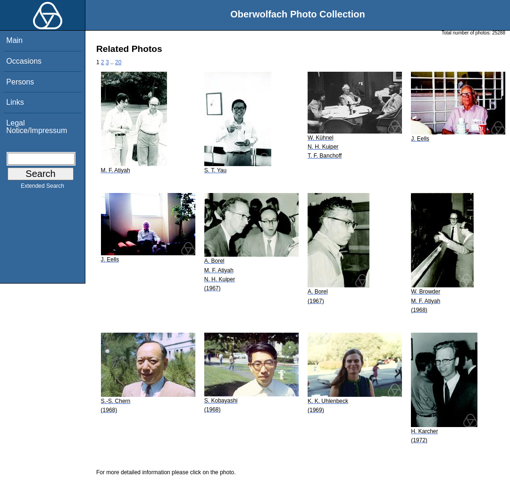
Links (15, 102)
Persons (20, 82)
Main (14, 40)
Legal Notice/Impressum (36, 126)
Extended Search (42, 188)
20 (118, 62)
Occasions (24, 61)
